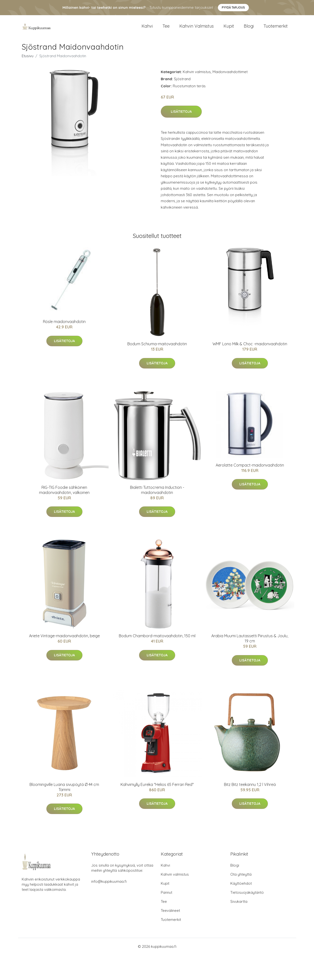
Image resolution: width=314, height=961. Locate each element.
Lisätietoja (181, 118)
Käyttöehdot (241, 889)
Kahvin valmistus (196, 29)
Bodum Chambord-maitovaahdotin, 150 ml (157, 642)
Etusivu (27, 62)
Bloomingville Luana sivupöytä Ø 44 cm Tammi (64, 793)
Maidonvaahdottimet (230, 78)
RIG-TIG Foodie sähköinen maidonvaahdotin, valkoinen (64, 496)
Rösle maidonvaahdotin (64, 327)
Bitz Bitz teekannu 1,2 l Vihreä (250, 790)
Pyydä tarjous (233, 7)
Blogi (249, 29)
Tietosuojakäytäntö (247, 898)
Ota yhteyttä (241, 880)
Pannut (166, 898)
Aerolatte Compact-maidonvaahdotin (250, 471)
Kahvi (147, 29)
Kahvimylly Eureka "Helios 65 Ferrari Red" (157, 790)
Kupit (228, 29)
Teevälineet (170, 916)
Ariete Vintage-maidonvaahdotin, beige (64, 642)
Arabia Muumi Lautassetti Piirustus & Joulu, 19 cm (249, 645)
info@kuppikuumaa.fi (109, 887)
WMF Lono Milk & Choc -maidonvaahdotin (250, 350)
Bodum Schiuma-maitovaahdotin (157, 350)
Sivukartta (238, 907)
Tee (166, 29)
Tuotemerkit (275, 29)
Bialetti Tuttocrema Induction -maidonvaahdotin (157, 496)
